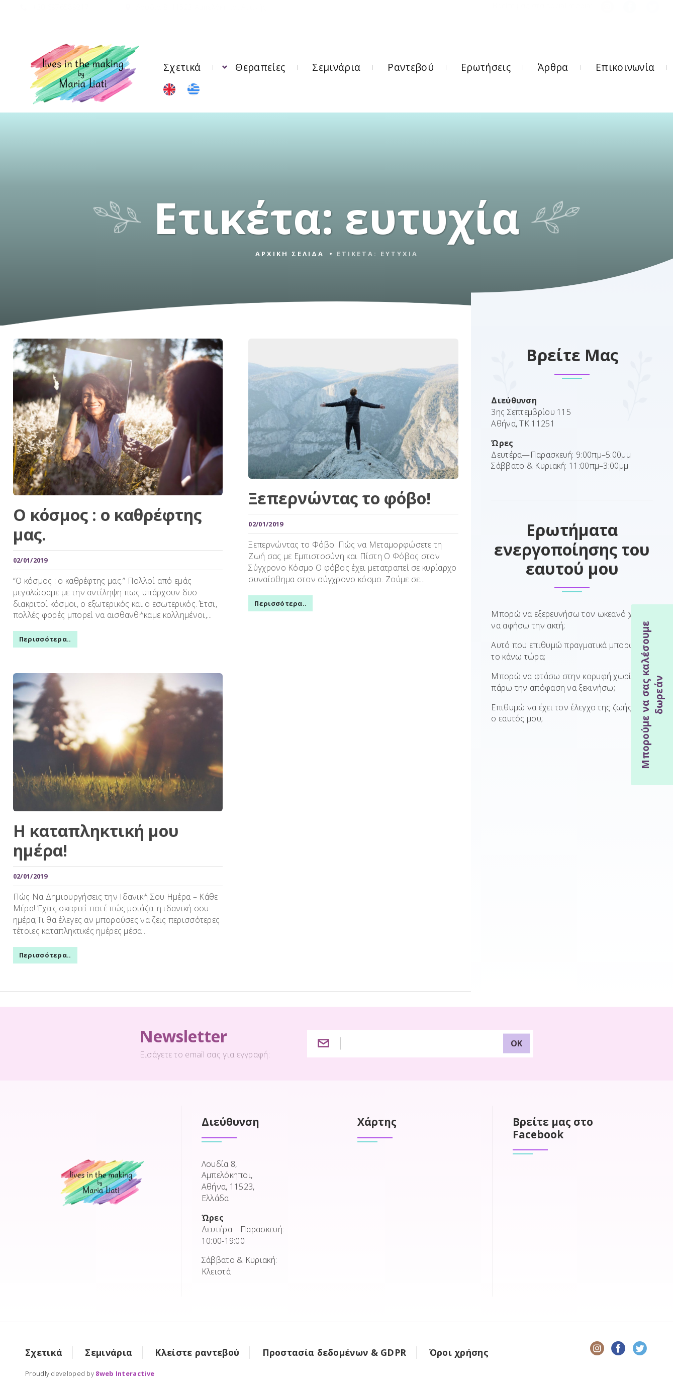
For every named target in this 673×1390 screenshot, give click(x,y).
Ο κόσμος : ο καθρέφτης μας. (104, 525)
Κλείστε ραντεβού (197, 1349)
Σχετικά (182, 67)
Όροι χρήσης (459, 1349)
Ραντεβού (410, 67)
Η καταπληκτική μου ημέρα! (93, 839)
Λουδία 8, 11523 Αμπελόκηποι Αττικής (201, 17)
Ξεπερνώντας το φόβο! (337, 499)
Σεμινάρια (336, 67)
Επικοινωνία (625, 67)
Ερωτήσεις (486, 67)
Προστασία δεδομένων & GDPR (334, 1349)
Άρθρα (553, 67)
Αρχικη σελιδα (289, 253)
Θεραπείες (260, 67)
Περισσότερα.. (42, 640)
